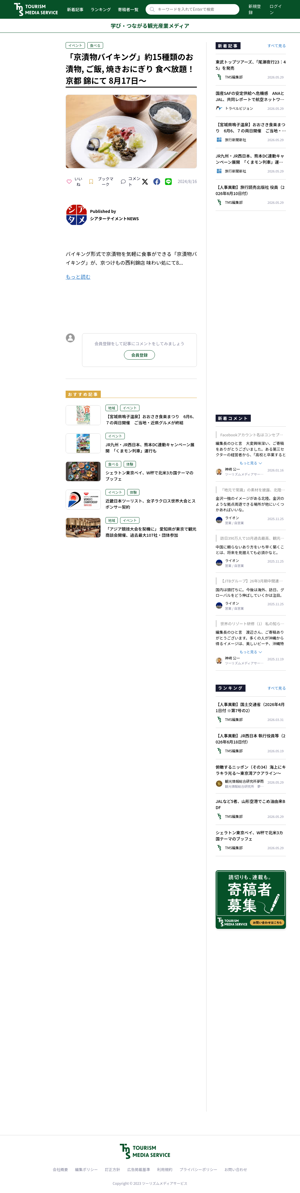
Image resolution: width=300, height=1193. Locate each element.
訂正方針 (112, 1169)
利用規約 (164, 1169)
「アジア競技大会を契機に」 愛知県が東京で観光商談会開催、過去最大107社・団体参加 (151, 532)
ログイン (276, 9)
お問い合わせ (235, 1169)
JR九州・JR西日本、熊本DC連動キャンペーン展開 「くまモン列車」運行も (150, 448)
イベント (75, 45)
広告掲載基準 (138, 1169)
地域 (111, 407)
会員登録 (139, 355)
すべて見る (276, 45)
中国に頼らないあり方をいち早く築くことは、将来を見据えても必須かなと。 (250, 550)
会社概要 (60, 1169)
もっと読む (78, 276)
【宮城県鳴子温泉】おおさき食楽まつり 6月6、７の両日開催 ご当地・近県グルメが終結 (150, 419)
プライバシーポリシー (198, 1169)
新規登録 (255, 9)
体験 (129, 464)
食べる (95, 45)
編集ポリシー (86, 1169)
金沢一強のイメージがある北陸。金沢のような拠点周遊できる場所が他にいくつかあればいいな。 (250, 503)
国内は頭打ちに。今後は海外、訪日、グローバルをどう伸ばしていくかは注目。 (250, 592)
